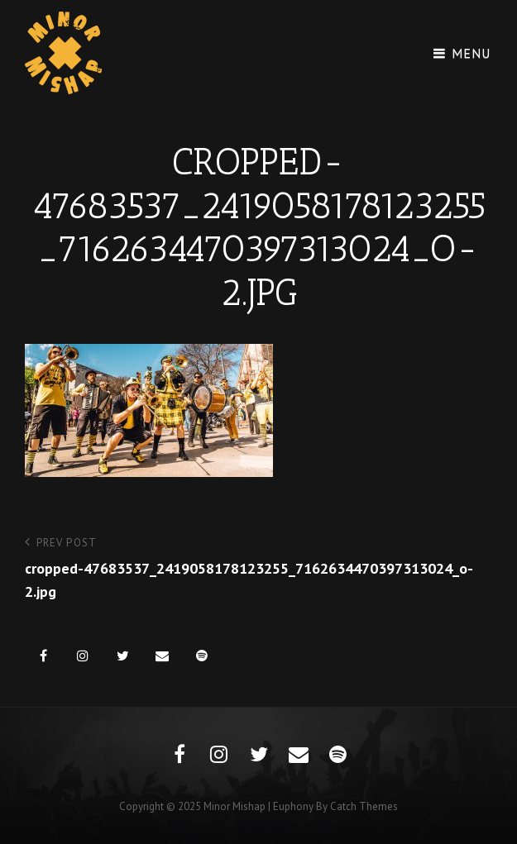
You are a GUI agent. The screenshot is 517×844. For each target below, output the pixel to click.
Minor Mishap (234, 806)
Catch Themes (364, 806)
